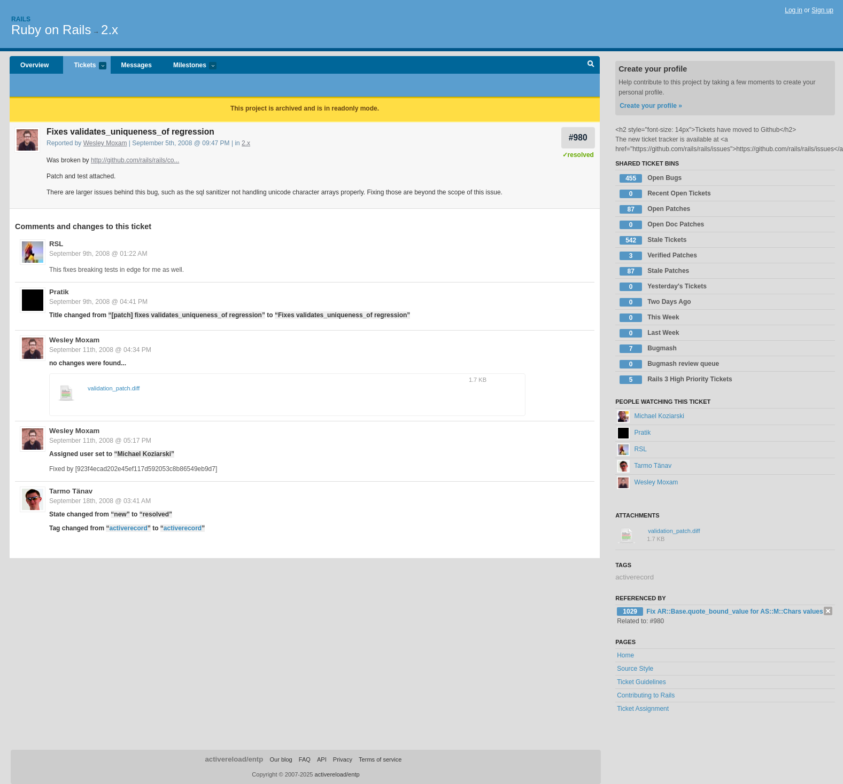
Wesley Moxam (105, 143)
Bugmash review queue (669, 364)
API (322, 759)
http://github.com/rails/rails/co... (135, 160)
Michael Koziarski (650, 416)
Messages (136, 65)
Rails (20, 19)
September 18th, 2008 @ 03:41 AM (100, 501)
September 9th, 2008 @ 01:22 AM (98, 253)
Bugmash (648, 348)
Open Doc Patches (662, 225)
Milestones (189, 65)
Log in (793, 10)
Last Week (649, 333)
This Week (649, 317)
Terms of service (380, 759)
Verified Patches (658, 256)
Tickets (84, 65)
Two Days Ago (655, 302)
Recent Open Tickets (665, 194)
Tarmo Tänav (70, 491)
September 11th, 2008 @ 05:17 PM (100, 440)
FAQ (305, 759)
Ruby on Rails (51, 29)
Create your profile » (651, 105)
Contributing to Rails (646, 695)
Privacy (342, 759)
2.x (109, 29)
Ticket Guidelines (641, 682)
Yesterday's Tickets (663, 287)
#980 (578, 137)
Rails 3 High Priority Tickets (676, 379)
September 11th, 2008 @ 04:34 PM (100, 350)
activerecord (128, 528)
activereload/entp (234, 759)
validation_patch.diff (114, 388)
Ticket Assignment (643, 708)
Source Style (635, 668)
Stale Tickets (653, 240)
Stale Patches (654, 271)
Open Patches (655, 209)
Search (591, 65)
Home (625, 655)
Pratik (59, 292)
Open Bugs (651, 178)
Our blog (280, 759)
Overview (34, 65)
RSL (56, 244)
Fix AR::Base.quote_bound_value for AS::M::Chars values (734, 611)
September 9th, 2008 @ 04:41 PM (98, 301)
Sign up (822, 10)
